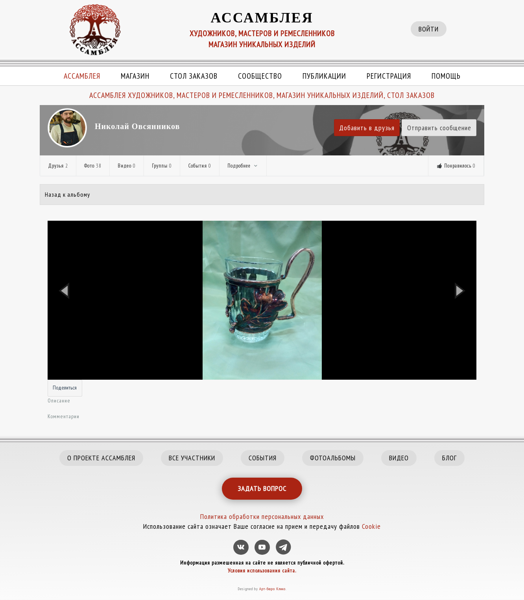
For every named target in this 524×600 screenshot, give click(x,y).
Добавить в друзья (367, 127)
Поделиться (65, 387)
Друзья (58, 165)
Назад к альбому (67, 194)
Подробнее (242, 165)
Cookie (371, 526)
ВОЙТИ (429, 28)
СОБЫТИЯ (263, 457)
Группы (162, 165)
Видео (127, 165)
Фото (92, 165)
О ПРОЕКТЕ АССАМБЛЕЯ (101, 457)
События (199, 165)
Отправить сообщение (439, 127)
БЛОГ (449, 457)
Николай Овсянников (137, 126)
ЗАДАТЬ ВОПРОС (262, 488)
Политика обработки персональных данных (262, 516)
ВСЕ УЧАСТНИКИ (192, 457)
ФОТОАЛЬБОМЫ (333, 457)
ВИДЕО (399, 457)
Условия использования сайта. (262, 570)
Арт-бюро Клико (272, 588)
